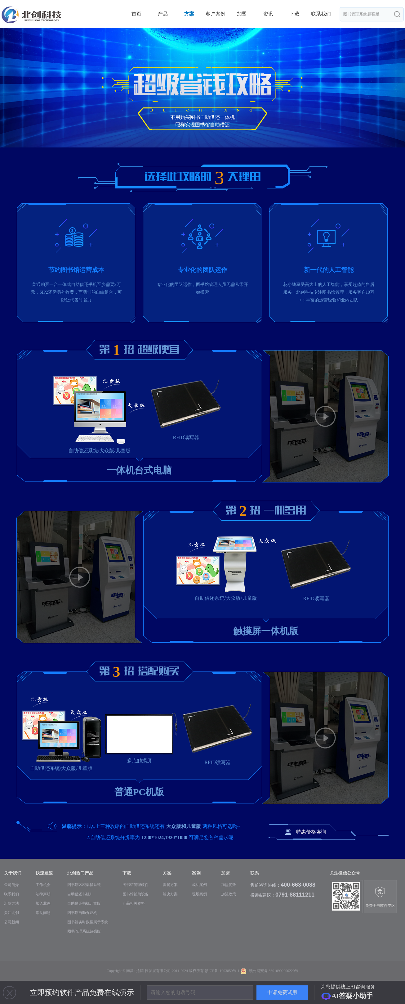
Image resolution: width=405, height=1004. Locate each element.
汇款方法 (11, 903)
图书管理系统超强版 (84, 931)
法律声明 (43, 894)
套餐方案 (170, 885)
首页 (136, 13)
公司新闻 (11, 922)
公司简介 (11, 885)
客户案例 (215, 13)
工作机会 (43, 885)
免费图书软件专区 (380, 897)
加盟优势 (228, 885)
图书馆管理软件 (135, 885)
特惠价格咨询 (311, 831)
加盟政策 (228, 894)
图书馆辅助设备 (135, 894)
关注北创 (11, 913)
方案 (189, 13)
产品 (163, 13)
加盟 (242, 13)
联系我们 (321, 13)
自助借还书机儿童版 (84, 903)
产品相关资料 (133, 903)
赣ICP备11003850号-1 (222, 971)
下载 (295, 13)
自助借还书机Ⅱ (79, 894)
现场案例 (199, 894)
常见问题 (43, 913)
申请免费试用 (282, 992)
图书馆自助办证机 (82, 913)
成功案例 (199, 885)
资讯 (268, 13)
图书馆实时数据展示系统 (87, 922)
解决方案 (170, 894)
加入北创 (43, 903)
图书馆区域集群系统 (84, 885)
